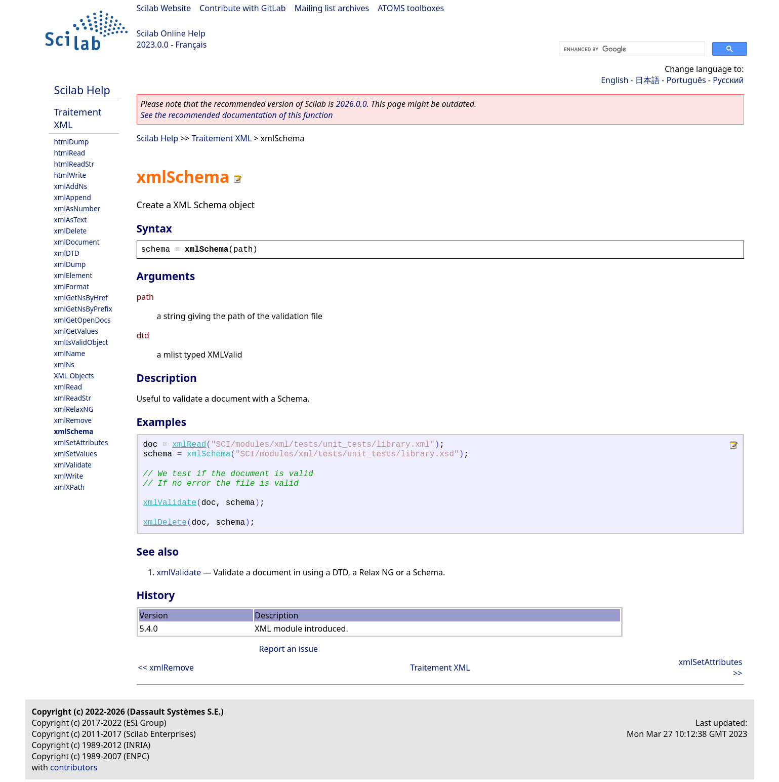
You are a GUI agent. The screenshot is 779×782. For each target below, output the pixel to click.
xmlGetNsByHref (81, 297)
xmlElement (73, 275)
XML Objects (74, 375)
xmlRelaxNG (74, 409)
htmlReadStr (74, 164)
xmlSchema (74, 431)
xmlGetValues (76, 331)
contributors (73, 767)
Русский (728, 80)
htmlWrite (70, 175)
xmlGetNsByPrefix (83, 309)
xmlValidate (73, 465)
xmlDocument (77, 242)
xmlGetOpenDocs (82, 320)
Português (686, 80)
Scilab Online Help (171, 33)
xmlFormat (72, 286)
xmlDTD (66, 253)
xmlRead (68, 387)
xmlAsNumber (77, 208)
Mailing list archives (332, 8)
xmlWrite (69, 476)
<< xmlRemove (166, 667)
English (614, 80)
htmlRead (70, 153)
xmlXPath (69, 487)
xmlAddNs (71, 186)
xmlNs (64, 364)
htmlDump (71, 141)
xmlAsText (70, 219)
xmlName (70, 353)
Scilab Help (82, 90)
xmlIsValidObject (81, 342)
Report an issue (288, 648)
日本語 (647, 80)
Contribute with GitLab (242, 8)
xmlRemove (73, 420)
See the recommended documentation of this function (237, 115)
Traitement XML (222, 138)
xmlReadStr (73, 398)
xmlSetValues (75, 453)
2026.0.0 (351, 103)
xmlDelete (70, 231)
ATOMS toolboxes (411, 8)
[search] (631, 49)
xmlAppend (72, 197)
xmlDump (70, 264)
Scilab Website (164, 8)
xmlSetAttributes (81, 442)
